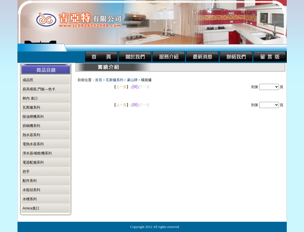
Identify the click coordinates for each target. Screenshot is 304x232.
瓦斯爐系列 (114, 80)
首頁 (98, 80)
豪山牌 (132, 80)
